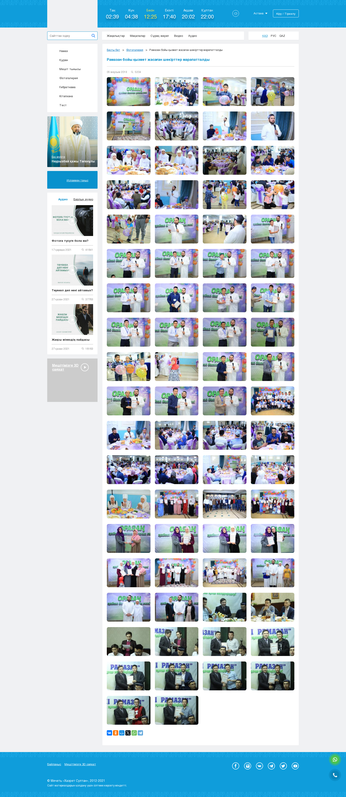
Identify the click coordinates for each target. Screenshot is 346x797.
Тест (59, 105)
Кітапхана (62, 96)
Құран (60, 60)
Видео (178, 35)
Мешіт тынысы (66, 69)
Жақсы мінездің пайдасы (71, 339)
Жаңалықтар (116, 35)
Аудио (192, 35)
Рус (273, 35)
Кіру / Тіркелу (285, 13)
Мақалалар (137, 35)
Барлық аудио (83, 199)
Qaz (282, 35)
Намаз (60, 51)
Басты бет (113, 49)
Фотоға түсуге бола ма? (70, 240)
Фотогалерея (65, 78)
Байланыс (54, 764)
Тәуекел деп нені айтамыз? (72, 290)
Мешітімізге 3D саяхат (80, 764)
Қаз (265, 35)
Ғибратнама (63, 87)
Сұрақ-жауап (159, 35)
